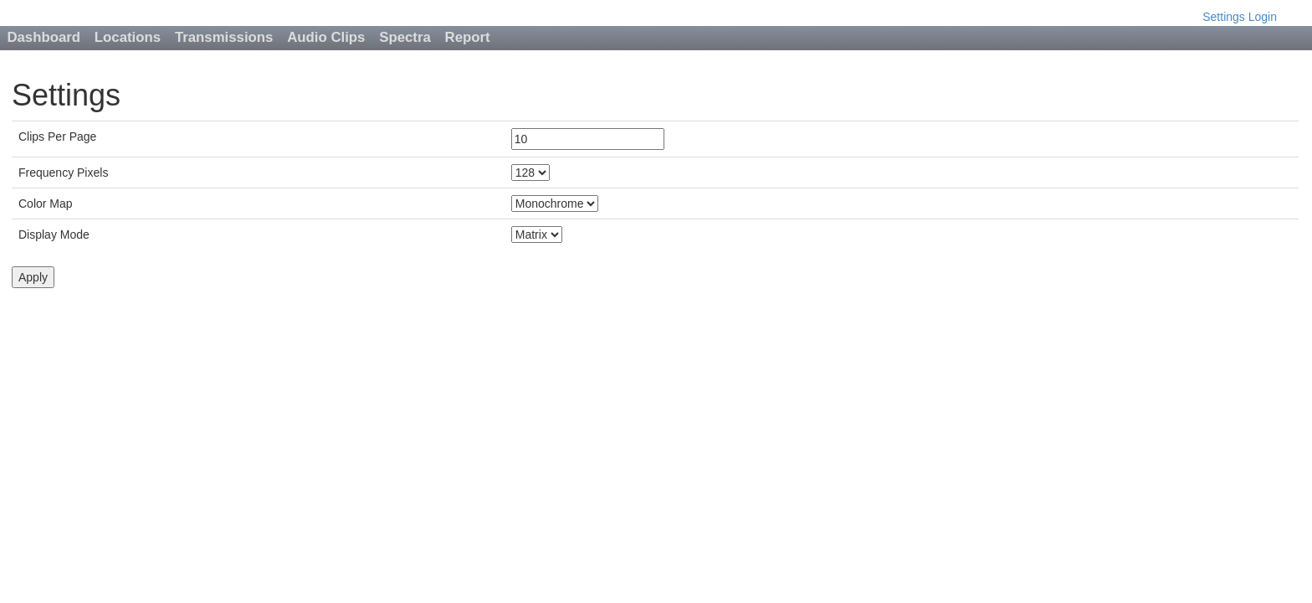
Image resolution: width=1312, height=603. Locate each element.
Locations (128, 37)
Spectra (405, 37)
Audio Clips (326, 37)
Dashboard (43, 37)
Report (467, 37)
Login (1262, 16)
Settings (1223, 16)
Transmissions (224, 37)
